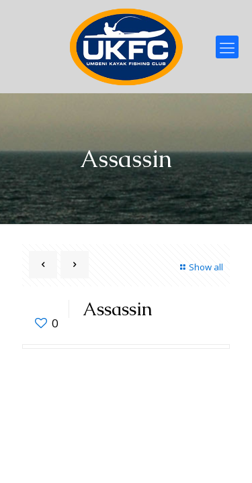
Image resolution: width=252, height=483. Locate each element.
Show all (200, 267)
